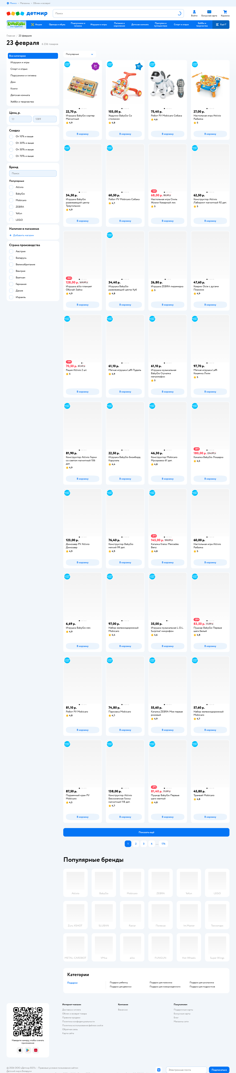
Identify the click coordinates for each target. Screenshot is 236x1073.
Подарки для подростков (202, 986)
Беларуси (27, 1071)
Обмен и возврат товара (74, 1013)
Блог (176, 1017)
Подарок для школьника (202, 982)
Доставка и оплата (71, 1009)
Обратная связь (70, 1029)
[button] (220, 24)
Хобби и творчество (22, 101)
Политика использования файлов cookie (82, 1025)
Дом (13, 82)
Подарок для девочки (120, 986)
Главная (11, 35)
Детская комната (20, 95)
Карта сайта (68, 1033)
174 (163, 843)
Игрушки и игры (19, 62)
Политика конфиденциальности (78, 1021)
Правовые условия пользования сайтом (58, 1067)
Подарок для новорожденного (165, 986)
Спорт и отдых (19, 69)
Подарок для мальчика (161, 982)
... (157, 843)
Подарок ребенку (119, 982)
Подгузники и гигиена (23, 75)
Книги (14, 88)
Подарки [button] (72, 982)
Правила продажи (71, 1017)
